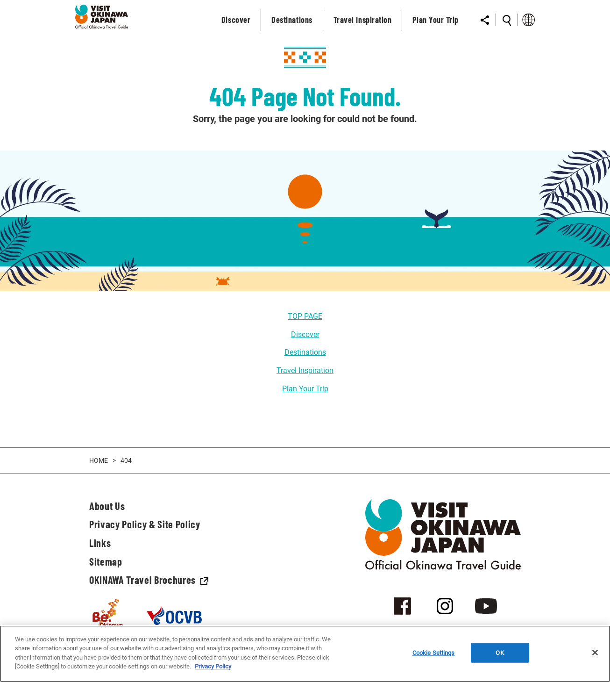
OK (500, 652)
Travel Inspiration (305, 370)
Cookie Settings (433, 652)
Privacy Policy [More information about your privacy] (213, 666)
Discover (305, 334)
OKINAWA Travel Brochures (148, 580)
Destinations (305, 352)
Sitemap (105, 561)
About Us (107, 506)
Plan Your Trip (305, 388)
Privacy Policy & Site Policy (144, 524)
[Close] (595, 652)
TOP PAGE (305, 316)
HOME (98, 460)
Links (100, 543)
